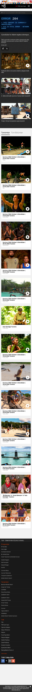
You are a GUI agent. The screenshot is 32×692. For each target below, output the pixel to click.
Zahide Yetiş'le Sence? (6, 578)
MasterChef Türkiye (6, 600)
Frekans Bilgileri (5, 637)
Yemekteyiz (4, 613)
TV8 (2, 622)
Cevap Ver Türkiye (5, 587)
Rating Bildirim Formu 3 (7, 650)
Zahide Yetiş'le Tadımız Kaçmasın (9, 616)
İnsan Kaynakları (5, 635)
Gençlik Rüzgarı (5, 565)
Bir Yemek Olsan (5, 554)
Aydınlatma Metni (5, 647)
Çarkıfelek (3, 589)
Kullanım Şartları (5, 645)
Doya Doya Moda (5, 592)
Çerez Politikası (5, 642)
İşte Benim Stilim (5, 594)
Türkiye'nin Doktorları (6, 575)
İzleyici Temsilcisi (5, 630)
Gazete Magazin (5, 560)
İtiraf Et (3, 567)
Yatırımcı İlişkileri (5, 627)
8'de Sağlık (4, 549)
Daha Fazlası (4, 653)
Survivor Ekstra (5, 570)
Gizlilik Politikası (5, 640)
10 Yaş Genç (4, 546)
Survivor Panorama (6, 573)
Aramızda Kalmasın (6, 551)
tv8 (3, 12)
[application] (16, 23)
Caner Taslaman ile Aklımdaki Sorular (10, 556)
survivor (7, 12)
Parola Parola (4, 605)
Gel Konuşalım (4, 562)
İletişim (3, 632)
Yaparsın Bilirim (5, 610)
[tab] (5, 133)
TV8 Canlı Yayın (21, 6)
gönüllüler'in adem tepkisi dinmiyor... (18, 12)
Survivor (3, 608)
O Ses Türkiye (4, 602)
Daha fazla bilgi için (16, 689)
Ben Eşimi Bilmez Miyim (7, 584)
